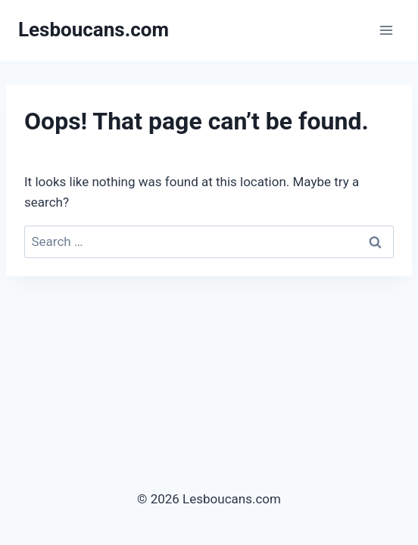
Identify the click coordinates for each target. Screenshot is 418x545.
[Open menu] (386, 30)
